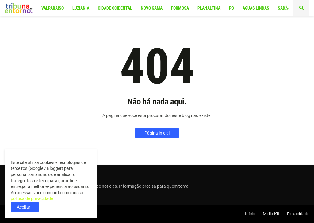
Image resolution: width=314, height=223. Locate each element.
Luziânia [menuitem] (80, 8)
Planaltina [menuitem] (208, 8)
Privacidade (298, 213)
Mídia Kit (271, 213)
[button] (286, 8)
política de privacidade (32, 198)
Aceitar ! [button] (25, 207)
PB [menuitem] (231, 8)
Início (250, 213)
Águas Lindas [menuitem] (256, 8)
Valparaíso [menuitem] (52, 8)
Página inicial (157, 133)
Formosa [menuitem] (180, 8)
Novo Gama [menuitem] (152, 8)
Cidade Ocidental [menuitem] (115, 8)
